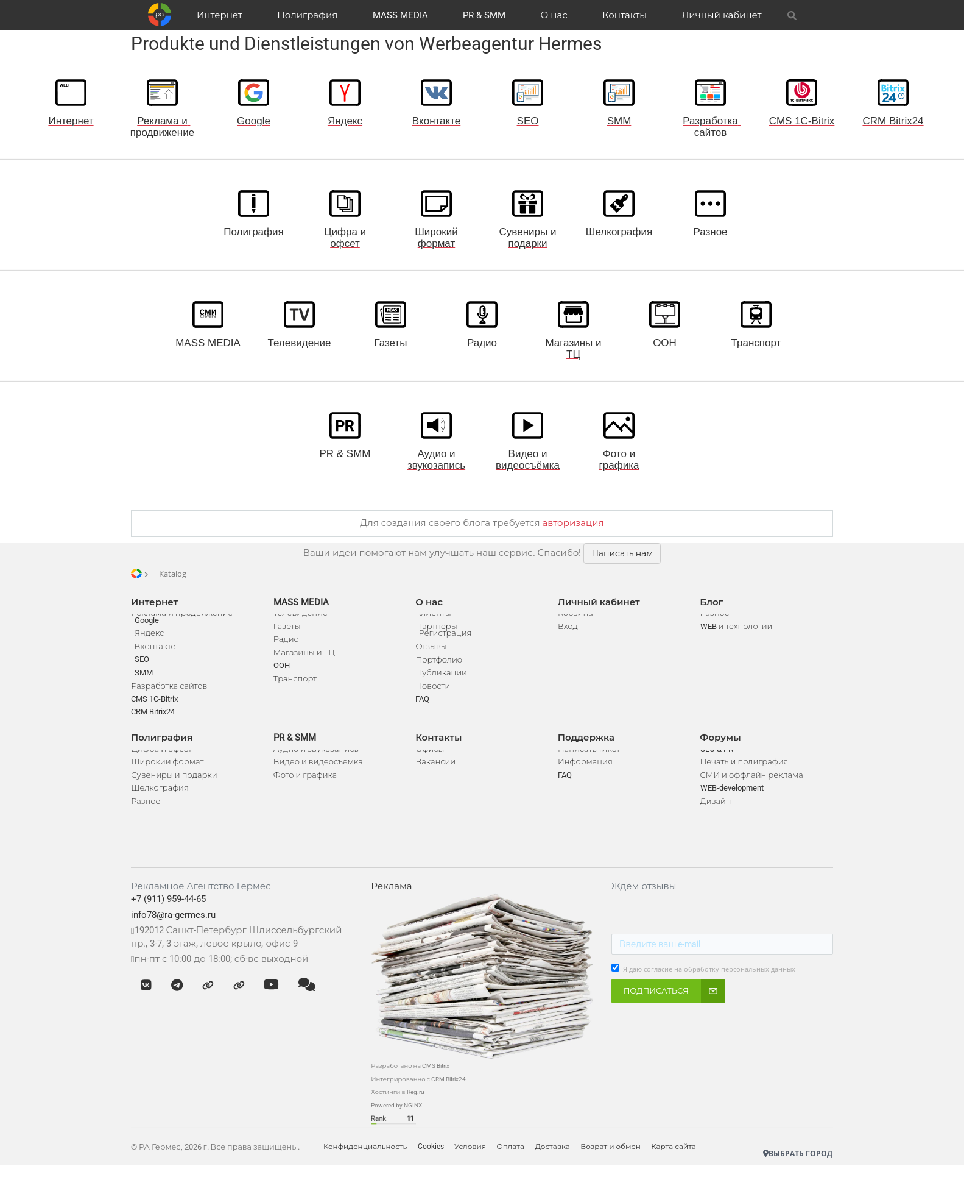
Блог (709, 602)
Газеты (289, 633)
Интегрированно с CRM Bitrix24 (420, 1104)
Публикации (442, 686)
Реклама (393, 913)
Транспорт (297, 685)
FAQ (424, 712)
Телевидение (303, 620)
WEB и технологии (734, 633)
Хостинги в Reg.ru (399, 1118)
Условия (478, 1172)
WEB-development (729, 809)
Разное (149, 822)
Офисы (431, 769)
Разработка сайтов (173, 700)
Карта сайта (688, 1172)
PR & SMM (484, 15)
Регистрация (446, 647)
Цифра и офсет (165, 769)
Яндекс (153, 647)
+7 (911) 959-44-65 (172, 927)
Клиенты (434, 620)
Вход (567, 633)
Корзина (575, 620)
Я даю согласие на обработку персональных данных (708, 996)
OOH (284, 672)
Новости (434, 700)
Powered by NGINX (398, 1131)
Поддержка (585, 751)
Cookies (437, 1172)
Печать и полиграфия (742, 782)
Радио (288, 646)
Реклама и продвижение (186, 620)
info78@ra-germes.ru (177, 942)
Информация (584, 782)
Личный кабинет (720, 15)
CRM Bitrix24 (157, 726)
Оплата (520, 1172)
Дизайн (713, 822)
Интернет (222, 15)
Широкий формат (171, 782)
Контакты (623, 15)
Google (150, 634)
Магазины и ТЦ (306, 659)
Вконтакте (159, 661)
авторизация (573, 522)
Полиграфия (309, 15)
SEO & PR (714, 769)
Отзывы (432, 661)
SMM (147, 686)
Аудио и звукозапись (318, 769)
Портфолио (440, 673)
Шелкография (164, 809)
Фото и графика (307, 795)
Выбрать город (794, 1179)
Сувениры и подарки (178, 795)
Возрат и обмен (623, 1172)
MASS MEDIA (401, 15)
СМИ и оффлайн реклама (749, 795)
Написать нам (622, 553)
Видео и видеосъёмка (320, 782)
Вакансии (437, 782)
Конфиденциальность (370, 1172)
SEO (145, 673)
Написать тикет (588, 769)
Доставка (563, 1172)
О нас (553, 15)
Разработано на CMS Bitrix (412, 1092)
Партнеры (437, 633)
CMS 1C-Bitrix (158, 712)
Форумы (718, 751)
